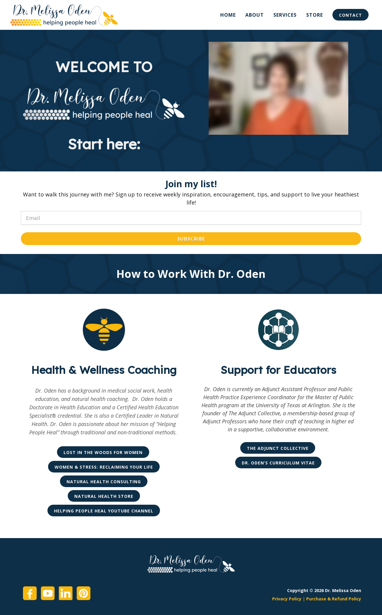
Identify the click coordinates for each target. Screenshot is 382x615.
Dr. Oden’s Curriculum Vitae (278, 463)
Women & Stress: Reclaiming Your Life (104, 467)
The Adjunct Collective (278, 448)
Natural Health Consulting (104, 481)
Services (285, 15)
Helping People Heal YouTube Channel (103, 511)
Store (314, 15)
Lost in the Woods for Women (103, 452)
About (254, 15)
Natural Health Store (103, 496)
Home (228, 15)
